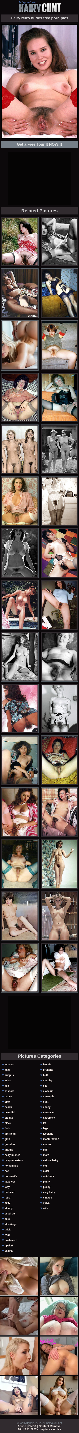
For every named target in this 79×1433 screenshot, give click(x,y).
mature (47, 1144)
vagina (9, 1250)
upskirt (9, 1245)
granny (9, 1149)
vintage (47, 1197)
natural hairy (50, 1160)
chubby (47, 1080)
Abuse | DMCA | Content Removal (39, 1426)
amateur (10, 1064)
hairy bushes (12, 1155)
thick (8, 1229)
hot (7, 1171)
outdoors (48, 1176)
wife (45, 1208)
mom (46, 1155)
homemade (11, 1165)
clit (45, 1085)
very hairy (49, 1192)
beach (8, 1107)
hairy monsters (14, 1160)
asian (8, 1080)
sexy (7, 1202)
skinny (9, 1208)
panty (46, 1181)
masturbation (51, 1139)
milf (45, 1149)
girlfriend (10, 1133)
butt (45, 1075)
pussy (46, 1187)
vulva (46, 1202)
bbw (7, 1101)
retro (7, 1197)
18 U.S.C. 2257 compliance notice (39, 1429)
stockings (10, 1224)
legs (45, 1128)
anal (7, 1069)
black (8, 1123)
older (46, 1171)
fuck (7, 1128)
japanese (10, 1181)
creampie (48, 1096)
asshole (9, 1091)
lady (7, 1187)
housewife (11, 1176)
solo (7, 1218)
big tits (9, 1117)
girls (7, 1139)
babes (8, 1096)
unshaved (10, 1240)
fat (44, 1123)
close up (48, 1091)
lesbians (48, 1133)
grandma (10, 1144)
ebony (46, 1107)
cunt (45, 1101)
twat (7, 1234)
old (45, 1165)
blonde (47, 1064)
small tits (10, 1213)
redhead (10, 1192)
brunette (48, 1069)
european (48, 1112)
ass (7, 1085)
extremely (49, 1117)
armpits (9, 1075)
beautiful (10, 1112)
